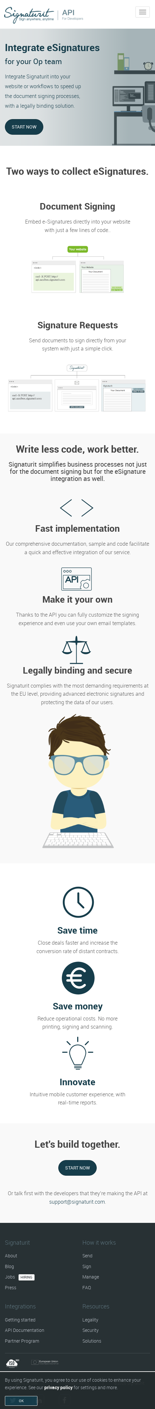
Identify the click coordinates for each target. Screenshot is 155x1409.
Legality (90, 1320)
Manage (90, 1277)
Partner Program (22, 1341)
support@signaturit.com (77, 1201)
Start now (24, 127)
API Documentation (24, 1330)
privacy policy (58, 1387)
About (11, 1255)
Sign (86, 1266)
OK (21, 1400)
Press (10, 1287)
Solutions (91, 1341)
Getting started (20, 1320)
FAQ (86, 1287)
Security (90, 1330)
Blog (9, 1266)
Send (87, 1255)
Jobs (20, 1277)
